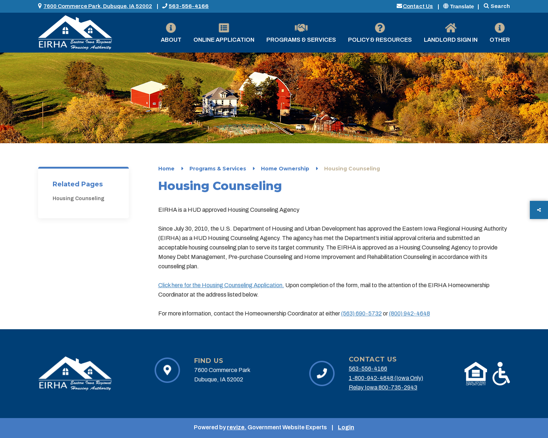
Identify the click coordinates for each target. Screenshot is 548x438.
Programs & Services (301, 33)
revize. (236, 427)
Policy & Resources (380, 33)
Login (346, 427)
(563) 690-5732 (361, 313)
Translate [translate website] (458, 6)
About (171, 33)
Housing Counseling (79, 198)
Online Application (223, 33)
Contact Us (418, 6)
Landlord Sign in (451, 33)
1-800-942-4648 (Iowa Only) (386, 378)
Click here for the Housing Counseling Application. (221, 285)
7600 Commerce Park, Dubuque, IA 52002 (98, 6)
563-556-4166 (189, 6)
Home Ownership (285, 168)
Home (166, 168)
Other (500, 33)
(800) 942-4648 (409, 313)
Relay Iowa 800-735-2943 (383, 387)
